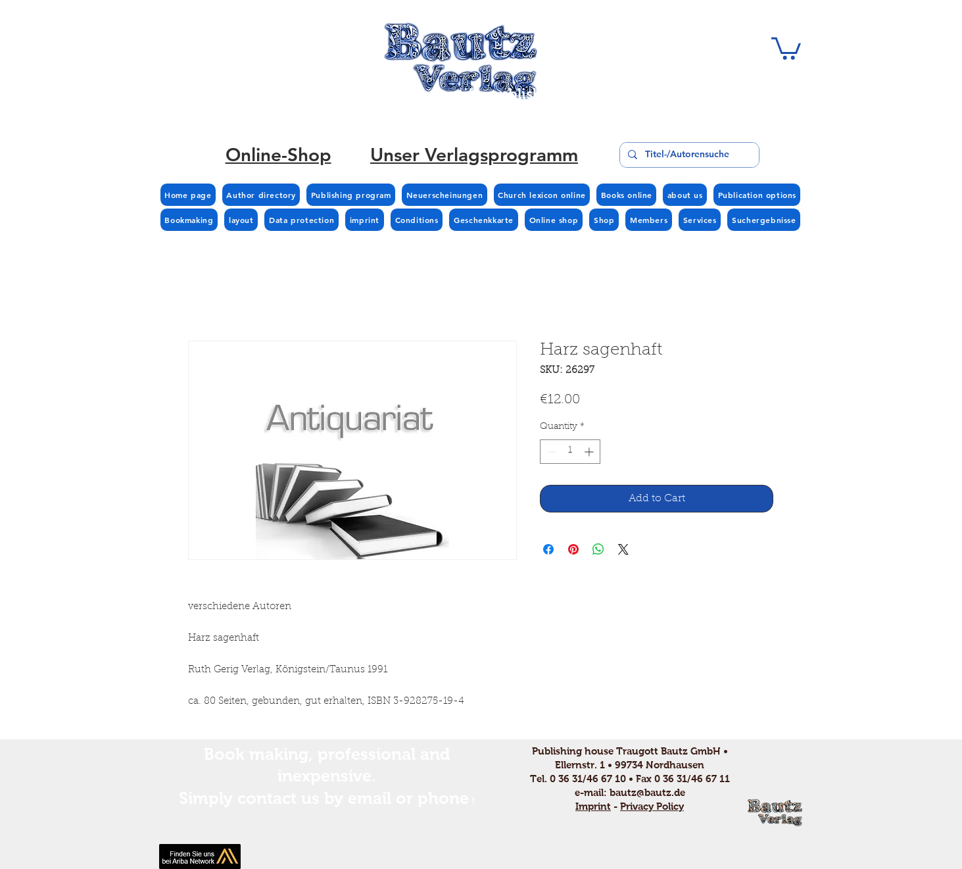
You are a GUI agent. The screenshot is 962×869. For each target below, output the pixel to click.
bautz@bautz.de (647, 792)
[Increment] (590, 451)
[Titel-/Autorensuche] (688, 155)
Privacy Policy (652, 806)
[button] (786, 47)
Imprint (593, 806)
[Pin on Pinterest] (573, 549)
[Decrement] (550, 451)
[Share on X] (623, 549)
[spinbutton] (570, 451)
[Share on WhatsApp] (598, 549)
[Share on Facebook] (548, 549)
